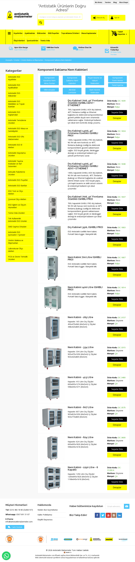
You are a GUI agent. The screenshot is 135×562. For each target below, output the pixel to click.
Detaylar (117, 118)
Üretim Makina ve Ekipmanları (32, 60)
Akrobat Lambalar (72, 91)
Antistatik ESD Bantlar (17, 185)
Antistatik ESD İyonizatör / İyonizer (16, 233)
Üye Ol (116, 18)
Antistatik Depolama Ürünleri (17, 154)
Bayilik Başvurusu (45, 519)
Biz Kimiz (98, 2)
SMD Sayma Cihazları (17, 226)
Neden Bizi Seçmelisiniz (48, 510)
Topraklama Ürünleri (70, 33)
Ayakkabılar (30, 33)
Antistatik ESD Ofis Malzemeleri (16, 137)
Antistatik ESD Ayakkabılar (14, 86)
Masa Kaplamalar (88, 33)
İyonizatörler (32, 41)
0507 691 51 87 (23, 514)
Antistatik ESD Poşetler (18, 180)
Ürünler (17, 60)
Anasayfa (9, 60)
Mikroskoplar (49, 89)
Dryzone (119, 320)
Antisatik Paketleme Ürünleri (16, 173)
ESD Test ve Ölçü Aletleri (15, 192)
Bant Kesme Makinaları (95, 91)
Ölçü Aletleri (19, 41)
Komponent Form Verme (117, 79)
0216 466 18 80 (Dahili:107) (21, 510)
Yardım (108, 2)
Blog (115, 2)
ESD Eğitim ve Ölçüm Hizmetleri (17, 206)
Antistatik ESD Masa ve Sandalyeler (18, 129)
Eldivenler (41, 33)
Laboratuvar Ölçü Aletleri (15, 249)
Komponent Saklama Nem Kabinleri (58, 60)
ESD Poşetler (53, 33)
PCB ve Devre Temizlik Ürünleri (18, 258)
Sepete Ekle (117, 112)
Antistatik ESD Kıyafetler (14, 78)
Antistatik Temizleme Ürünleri (17, 121)
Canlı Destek (15, 527)
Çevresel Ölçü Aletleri (17, 199)
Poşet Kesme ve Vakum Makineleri (95, 80)
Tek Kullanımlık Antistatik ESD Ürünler (17, 219)
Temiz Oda (45, 41)
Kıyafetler (18, 33)
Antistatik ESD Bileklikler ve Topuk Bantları (16, 104)
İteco (118, 104)
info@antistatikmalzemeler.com (19, 521)
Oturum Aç (101, 18)
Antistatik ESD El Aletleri (15, 146)
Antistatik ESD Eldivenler (14, 94)
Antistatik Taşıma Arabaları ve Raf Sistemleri (15, 164)
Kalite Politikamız (45, 514)
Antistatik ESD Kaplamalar (14, 113)
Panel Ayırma (117, 85)
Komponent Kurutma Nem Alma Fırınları (49, 80)
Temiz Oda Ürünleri (16, 213)
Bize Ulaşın (123, 2)
